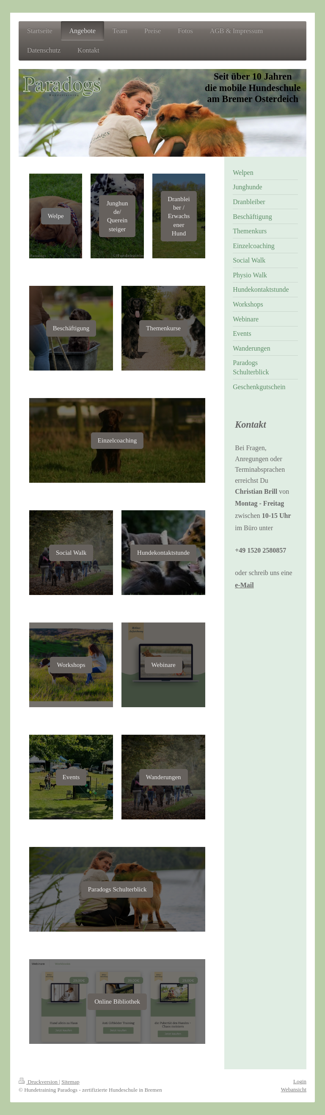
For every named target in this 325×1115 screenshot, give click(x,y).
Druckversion (39, 1082)
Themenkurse (163, 328)
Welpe (56, 216)
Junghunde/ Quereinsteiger (117, 216)
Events (71, 777)
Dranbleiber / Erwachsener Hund (179, 216)
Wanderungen (163, 777)
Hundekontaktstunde (163, 552)
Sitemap (70, 1082)
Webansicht (293, 1089)
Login (299, 1081)
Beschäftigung (71, 328)
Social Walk (71, 552)
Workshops (71, 664)
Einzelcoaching (117, 440)
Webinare (163, 664)
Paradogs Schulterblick (117, 889)
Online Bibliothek (117, 1001)
